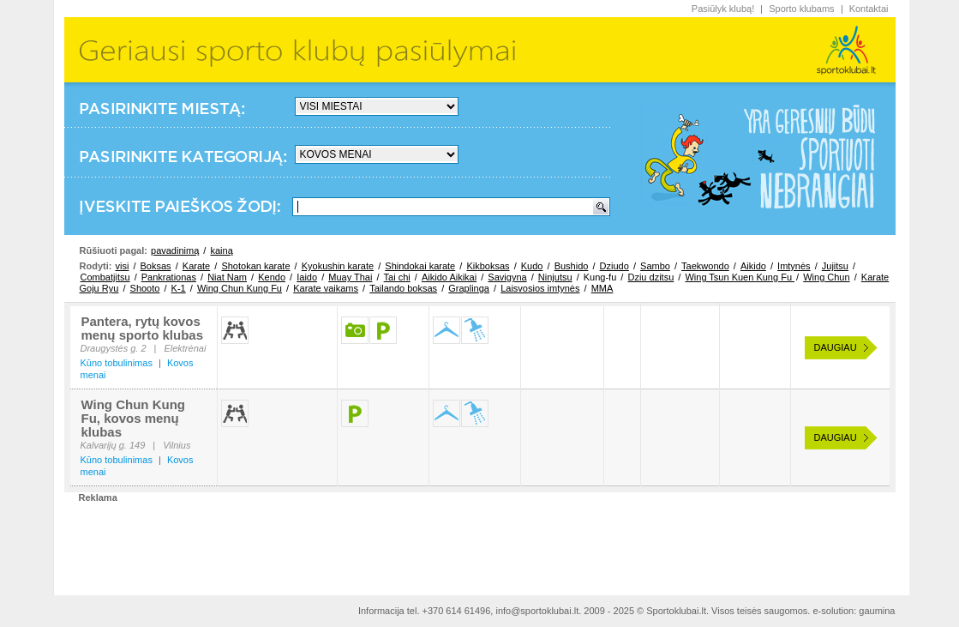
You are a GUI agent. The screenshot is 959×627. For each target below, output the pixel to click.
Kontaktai (869, 8)
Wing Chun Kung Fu (239, 288)
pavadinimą (175, 250)
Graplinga (468, 288)
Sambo (655, 266)
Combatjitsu (105, 277)
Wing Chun (826, 277)
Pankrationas (168, 277)
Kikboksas (487, 266)
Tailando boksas (403, 288)
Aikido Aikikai (449, 277)
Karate (196, 266)
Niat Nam (227, 277)
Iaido (307, 277)
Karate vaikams (325, 288)
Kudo (532, 266)
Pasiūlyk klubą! (723, 8)
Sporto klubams (801, 8)
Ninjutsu (555, 277)
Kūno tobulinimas (117, 363)
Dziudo (614, 266)
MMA (602, 288)
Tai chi (397, 277)
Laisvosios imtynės (539, 288)
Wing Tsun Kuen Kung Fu (739, 277)
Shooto (145, 288)
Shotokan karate (255, 266)
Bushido (571, 266)
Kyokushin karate (338, 266)
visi (122, 266)
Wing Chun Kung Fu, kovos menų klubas (133, 418)
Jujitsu (835, 266)
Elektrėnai (185, 348)
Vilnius (176, 445)
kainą (221, 250)
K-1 (178, 288)
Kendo (271, 277)
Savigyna (507, 277)
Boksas (156, 266)
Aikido (753, 266)
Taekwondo (705, 266)
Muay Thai (350, 277)
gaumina (877, 611)
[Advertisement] (480, 542)
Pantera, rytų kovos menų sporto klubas (142, 328)
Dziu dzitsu (650, 277)
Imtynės (794, 266)
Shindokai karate (420, 266)
